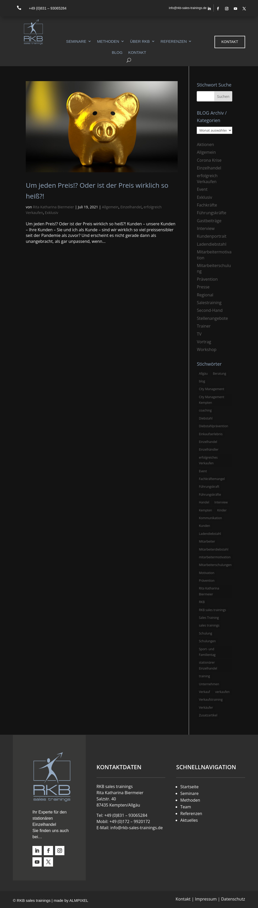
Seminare (76, 41)
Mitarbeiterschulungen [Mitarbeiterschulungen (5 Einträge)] (215, 565)
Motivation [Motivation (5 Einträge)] (206, 573)
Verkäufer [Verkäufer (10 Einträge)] (206, 707)
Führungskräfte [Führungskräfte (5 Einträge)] (210, 494)
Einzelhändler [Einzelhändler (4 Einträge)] (208, 449)
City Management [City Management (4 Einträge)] (211, 389)
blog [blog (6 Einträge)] (202, 381)
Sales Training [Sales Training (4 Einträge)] (209, 617)
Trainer (204, 326)
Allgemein (110, 206)
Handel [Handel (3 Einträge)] (204, 502)
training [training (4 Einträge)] (204, 676)
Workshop (206, 349)
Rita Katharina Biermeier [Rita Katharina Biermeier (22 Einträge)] (209, 591)
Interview (205, 228)
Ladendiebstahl (211, 244)
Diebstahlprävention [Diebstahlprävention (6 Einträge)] (213, 426)
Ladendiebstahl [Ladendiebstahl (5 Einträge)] (210, 534)
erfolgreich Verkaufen (207, 178)
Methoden (108, 41)
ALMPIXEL (78, 900)
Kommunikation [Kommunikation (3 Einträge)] (210, 518)
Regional (205, 295)
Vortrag (204, 342)
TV (199, 334)
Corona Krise (209, 160)
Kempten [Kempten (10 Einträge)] (205, 510)
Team (185, 807)
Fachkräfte (207, 205)
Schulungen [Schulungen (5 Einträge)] (207, 641)
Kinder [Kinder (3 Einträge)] (222, 510)
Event (202, 189)
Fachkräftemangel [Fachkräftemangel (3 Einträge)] (212, 479)
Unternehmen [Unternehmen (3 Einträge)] (209, 684)
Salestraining (209, 302)
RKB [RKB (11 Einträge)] (202, 602)
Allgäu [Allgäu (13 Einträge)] (203, 373)
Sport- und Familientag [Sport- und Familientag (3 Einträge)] (207, 652)
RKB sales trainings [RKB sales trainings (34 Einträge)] (212, 610)
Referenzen (174, 41)
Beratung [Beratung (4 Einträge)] (219, 373)
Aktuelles (189, 820)
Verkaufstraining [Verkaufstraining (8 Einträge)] (210, 699)
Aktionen (205, 144)
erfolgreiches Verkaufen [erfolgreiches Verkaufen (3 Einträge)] (208, 460)
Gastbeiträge (209, 221)
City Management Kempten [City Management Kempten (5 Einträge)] (211, 400)
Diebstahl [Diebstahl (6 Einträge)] (205, 418)
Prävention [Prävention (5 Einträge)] (206, 580)
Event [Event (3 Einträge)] (203, 471)
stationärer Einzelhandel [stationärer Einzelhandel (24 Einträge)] (208, 665)
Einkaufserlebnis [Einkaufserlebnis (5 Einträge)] (210, 434)
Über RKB (140, 41)
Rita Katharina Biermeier (53, 206)
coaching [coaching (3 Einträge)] (205, 410)
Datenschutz (233, 899)
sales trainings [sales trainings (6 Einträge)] (209, 625)
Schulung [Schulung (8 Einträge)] (205, 633)
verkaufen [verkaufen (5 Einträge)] (222, 692)
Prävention (207, 279)
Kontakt (137, 52)
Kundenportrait (211, 236)
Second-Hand (209, 310)
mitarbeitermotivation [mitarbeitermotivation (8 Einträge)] (214, 557)
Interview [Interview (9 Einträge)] (221, 502)
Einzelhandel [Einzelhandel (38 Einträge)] (208, 442)
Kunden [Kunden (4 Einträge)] (204, 526)
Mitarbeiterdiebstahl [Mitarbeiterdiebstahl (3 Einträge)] (213, 549)
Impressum (206, 899)
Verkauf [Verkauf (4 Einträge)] (204, 692)
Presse (203, 287)
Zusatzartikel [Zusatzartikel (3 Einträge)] (208, 715)
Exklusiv (51, 212)
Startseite (189, 787)
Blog (117, 52)
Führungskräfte (211, 213)
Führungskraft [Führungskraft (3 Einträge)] (209, 486)
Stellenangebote (212, 318)
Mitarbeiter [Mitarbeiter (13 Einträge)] (207, 541)
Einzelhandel (131, 206)
